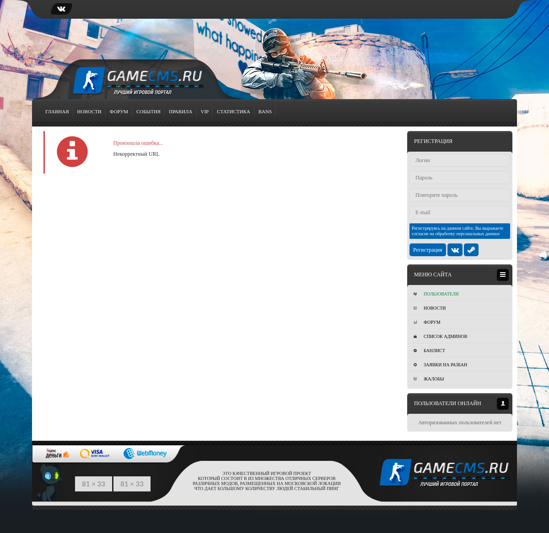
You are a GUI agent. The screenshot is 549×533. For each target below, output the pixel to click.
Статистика (233, 111)
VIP (205, 111)
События (148, 111)
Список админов (440, 336)
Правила (180, 111)
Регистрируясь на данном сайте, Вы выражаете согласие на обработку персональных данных (457, 231)
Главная (57, 111)
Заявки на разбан (440, 364)
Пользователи (436, 293)
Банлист (429, 350)
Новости (89, 111)
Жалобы (429, 378)
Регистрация (427, 250)
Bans (265, 111)
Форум (119, 111)
